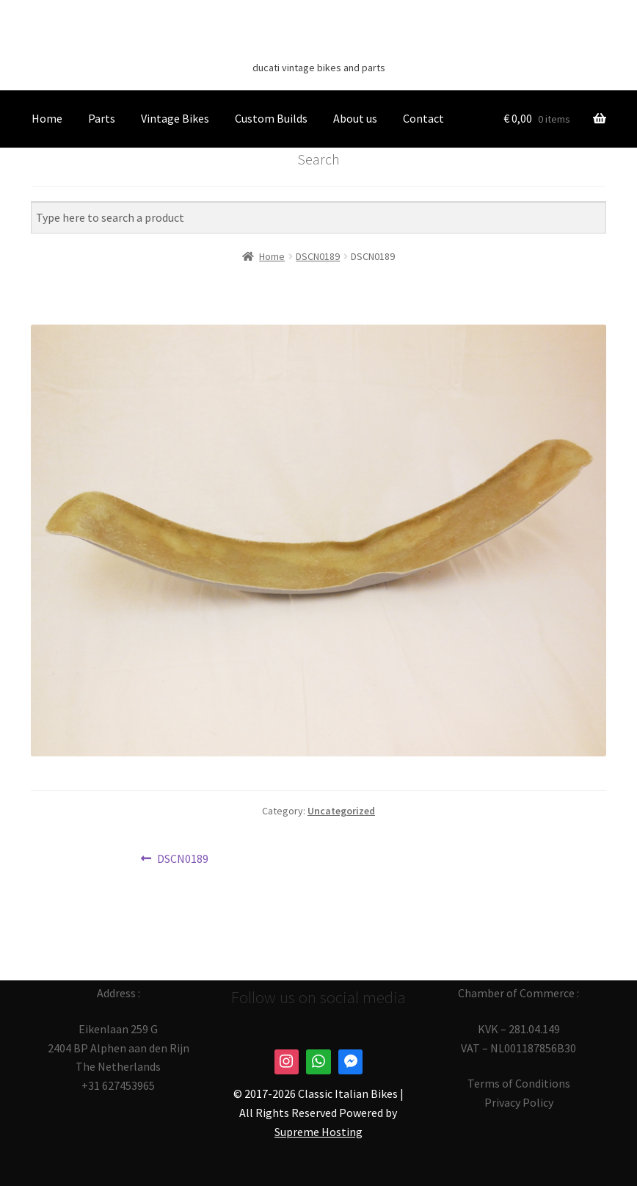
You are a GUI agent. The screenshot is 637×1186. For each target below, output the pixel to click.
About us (355, 118)
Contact (423, 118)
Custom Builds (271, 118)
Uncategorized (341, 810)
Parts (101, 118)
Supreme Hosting (318, 1131)
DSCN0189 (182, 859)
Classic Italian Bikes (318, 44)
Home (47, 118)
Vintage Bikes (175, 118)
